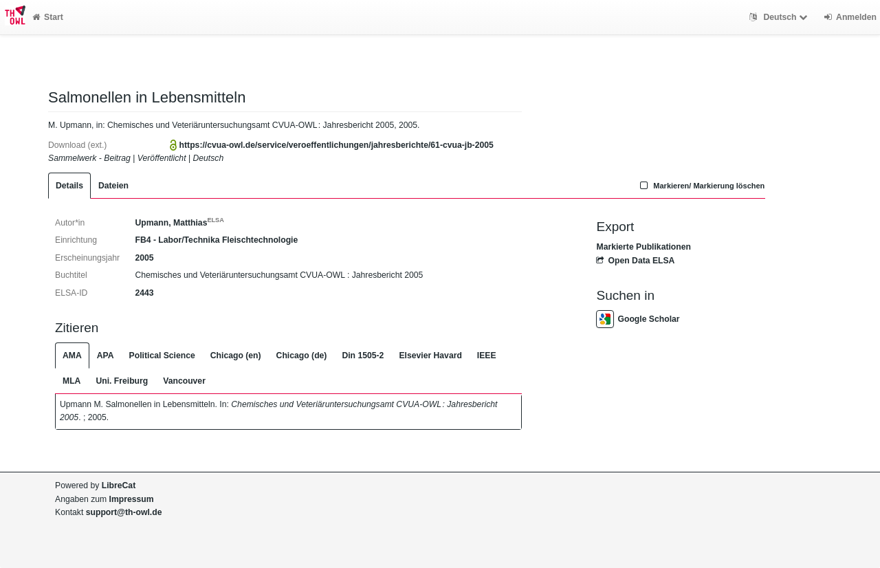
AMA (72, 355)
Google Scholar (637, 319)
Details (69, 185)
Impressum (131, 499)
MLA (71, 381)
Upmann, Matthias (179, 223)
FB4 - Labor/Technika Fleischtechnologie (216, 240)
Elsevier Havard (430, 355)
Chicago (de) (301, 355)
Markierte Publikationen (643, 247)
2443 (144, 293)
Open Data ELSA (635, 260)
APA (105, 355)
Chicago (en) (235, 355)
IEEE (486, 355)
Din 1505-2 (363, 355)
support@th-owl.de (124, 512)
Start (47, 17)
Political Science (162, 355)
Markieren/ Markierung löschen (701, 186)
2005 (144, 258)
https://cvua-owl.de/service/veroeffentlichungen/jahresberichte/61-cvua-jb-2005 (336, 145)
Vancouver (184, 381)
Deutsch (780, 17)
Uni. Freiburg (122, 381)
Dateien (113, 185)
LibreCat (118, 485)
